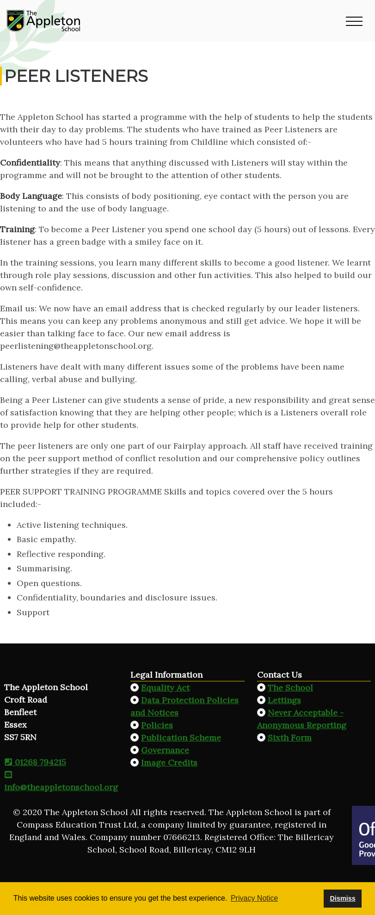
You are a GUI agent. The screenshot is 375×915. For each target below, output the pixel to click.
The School (290, 687)
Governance (165, 750)
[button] (354, 21)
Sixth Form (290, 737)
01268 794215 (35, 762)
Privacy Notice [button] (254, 898)
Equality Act (165, 687)
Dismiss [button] (342, 898)
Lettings (284, 700)
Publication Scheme (181, 737)
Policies (157, 725)
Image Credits (169, 762)
